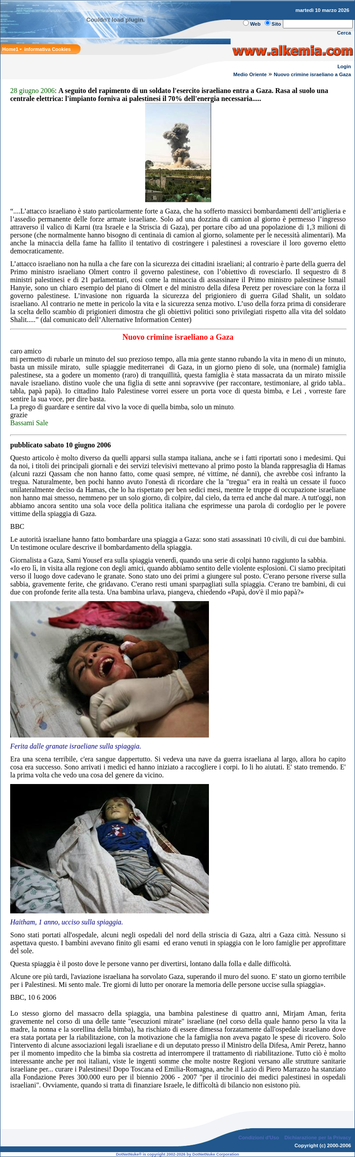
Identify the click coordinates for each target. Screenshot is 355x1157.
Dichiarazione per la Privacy (318, 1137)
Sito (276, 24)
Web (255, 24)
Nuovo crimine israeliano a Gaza (312, 74)
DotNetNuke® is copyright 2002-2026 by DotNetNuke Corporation (177, 1154)
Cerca (344, 32)
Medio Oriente (250, 74)
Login (344, 66)
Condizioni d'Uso (258, 1137)
